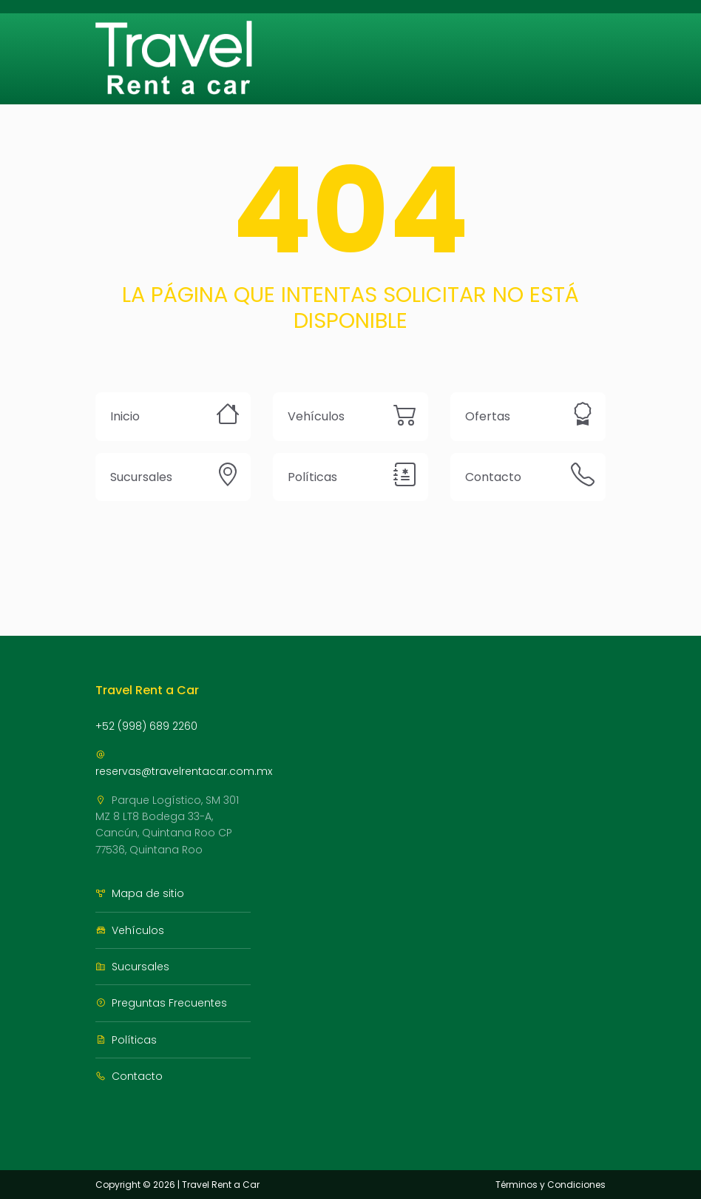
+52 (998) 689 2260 (146, 726)
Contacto (493, 477)
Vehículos (316, 416)
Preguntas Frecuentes (161, 1002)
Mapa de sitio (139, 893)
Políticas (312, 477)
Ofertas (487, 416)
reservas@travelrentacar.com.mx (183, 764)
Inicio (125, 416)
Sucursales (141, 477)
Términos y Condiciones (550, 1184)
